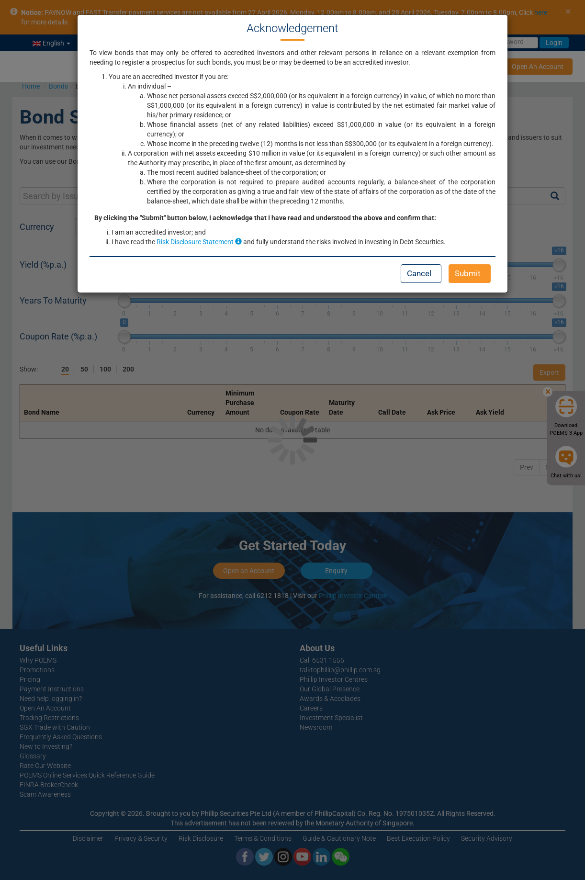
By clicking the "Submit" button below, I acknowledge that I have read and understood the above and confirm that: (265, 218)
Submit (468, 273)
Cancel (419, 273)
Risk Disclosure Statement (199, 242)
